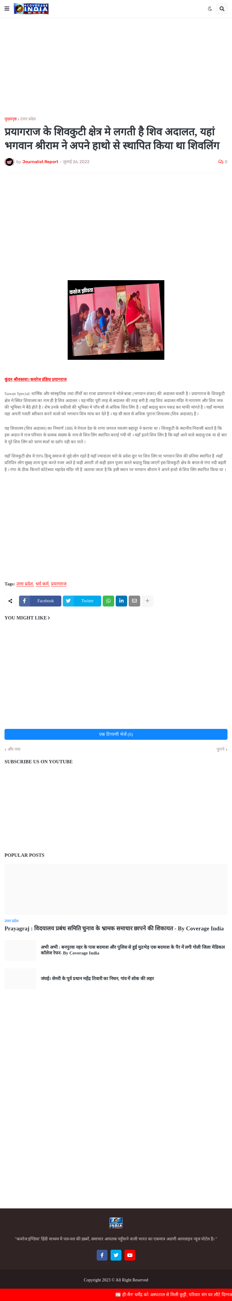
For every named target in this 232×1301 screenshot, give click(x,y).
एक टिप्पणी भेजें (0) (116, 734)
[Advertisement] (116, 67)
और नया (14, 749)
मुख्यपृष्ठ (11, 119)
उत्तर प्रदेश (28, 119)
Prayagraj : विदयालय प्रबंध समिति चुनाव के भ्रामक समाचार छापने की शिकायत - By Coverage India (114, 928)
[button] (7, 8)
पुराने (220, 749)
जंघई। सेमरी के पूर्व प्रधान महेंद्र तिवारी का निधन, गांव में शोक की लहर (97, 978)
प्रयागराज (58, 584)
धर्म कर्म (42, 584)
